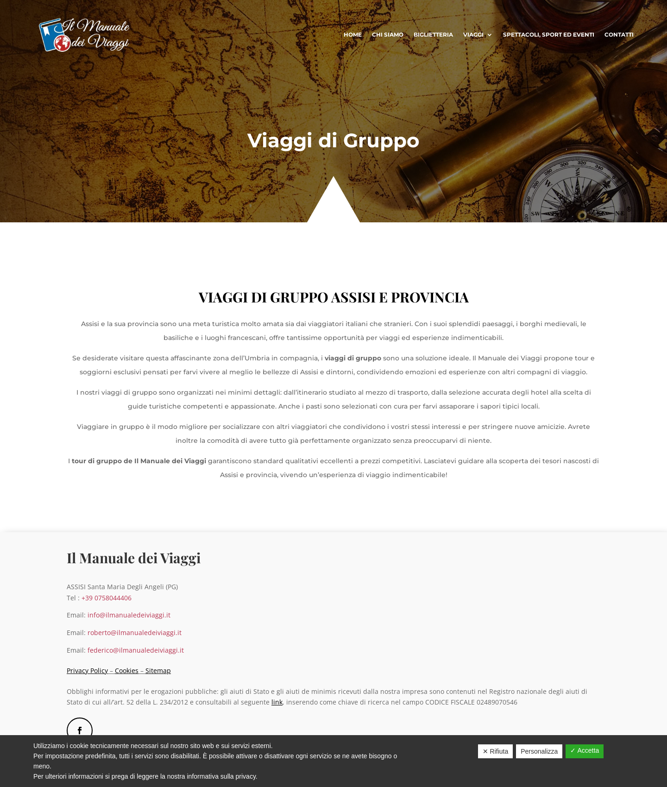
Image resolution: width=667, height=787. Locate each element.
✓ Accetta (584, 750)
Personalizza (539, 751)
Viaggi (473, 34)
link (277, 702)
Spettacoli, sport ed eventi (548, 34)
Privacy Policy (87, 670)
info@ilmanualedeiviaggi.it (130, 615)
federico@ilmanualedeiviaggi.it (136, 650)
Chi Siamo (387, 34)
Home (353, 34)
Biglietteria (433, 34)
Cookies (126, 670)
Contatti (619, 34)
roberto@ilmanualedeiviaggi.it (135, 632)
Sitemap (158, 670)
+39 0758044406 (107, 597)
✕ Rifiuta (496, 751)
